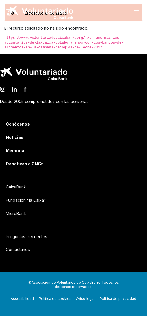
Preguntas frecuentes (26, 236)
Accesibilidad (22, 298)
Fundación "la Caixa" (26, 200)
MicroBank (16, 213)
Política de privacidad (118, 298)
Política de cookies (55, 298)
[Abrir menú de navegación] (136, 10)
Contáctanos (18, 249)
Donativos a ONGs (25, 163)
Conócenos (18, 123)
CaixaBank (16, 186)
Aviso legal (85, 298)
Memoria (15, 150)
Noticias (14, 137)
